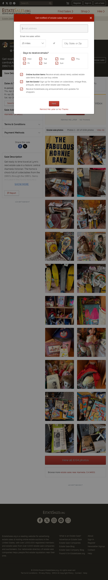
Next (54, 103)
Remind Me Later (48, 109)
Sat (45, 63)
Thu (78, 59)
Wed (62, 59)
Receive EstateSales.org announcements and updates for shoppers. (52, 90)
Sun (61, 63)
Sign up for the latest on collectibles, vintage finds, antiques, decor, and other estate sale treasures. (56, 83)
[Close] (91, 18)
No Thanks (63, 109)
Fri (29, 63)
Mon (30, 59)
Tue (45, 59)
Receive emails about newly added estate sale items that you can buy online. (55, 76)
